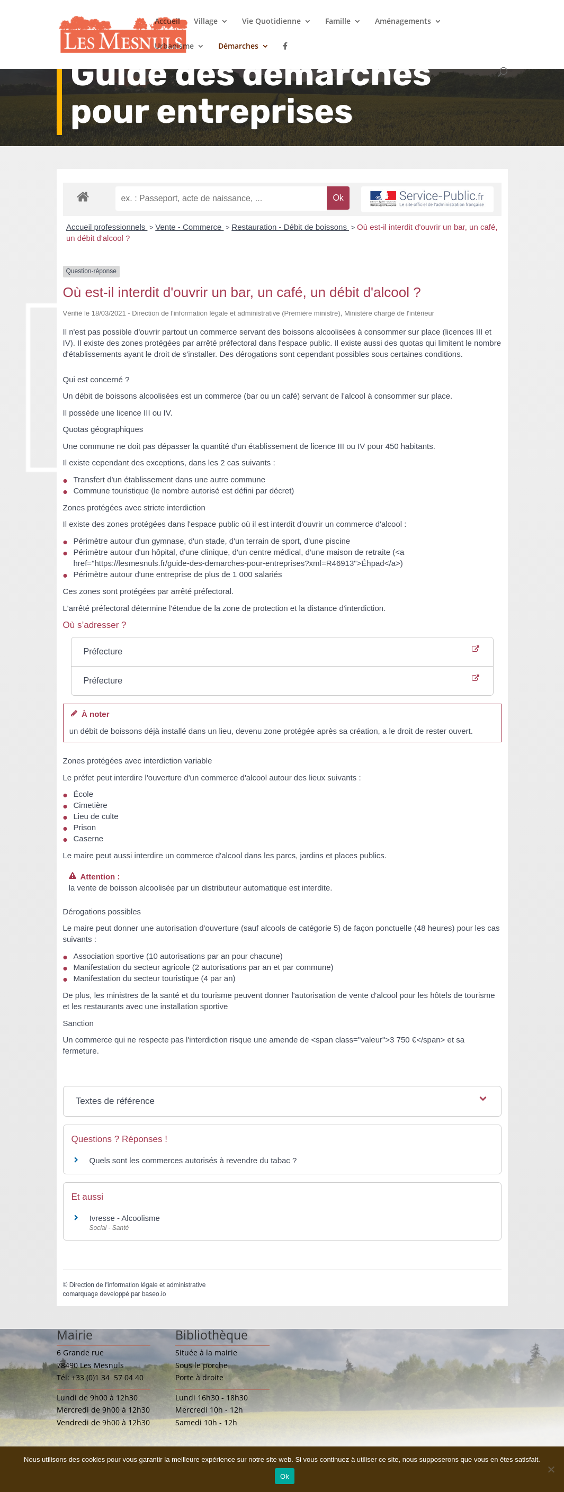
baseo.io (154, 1294)
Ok (284, 1476)
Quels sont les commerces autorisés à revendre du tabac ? (193, 1160)
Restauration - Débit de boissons (290, 226)
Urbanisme (174, 46)
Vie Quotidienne (271, 21)
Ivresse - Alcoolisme (124, 1218)
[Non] (550, 1469)
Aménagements (403, 21)
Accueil (167, 21)
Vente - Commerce (189, 226)
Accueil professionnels (106, 226)
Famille (338, 21)
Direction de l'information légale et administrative (137, 1285)
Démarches (238, 46)
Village (206, 21)
